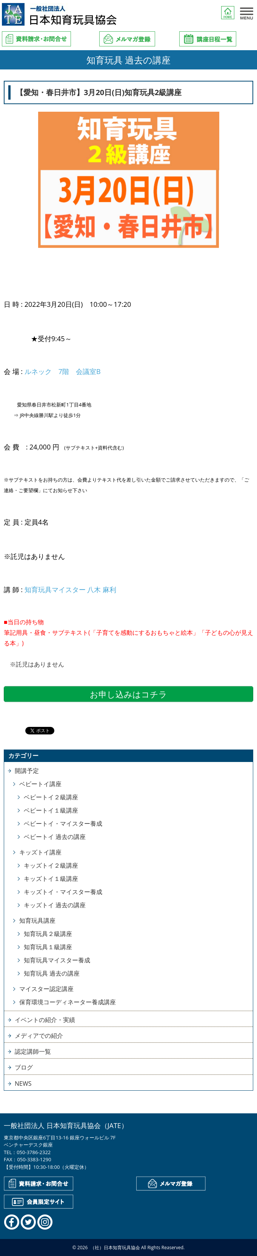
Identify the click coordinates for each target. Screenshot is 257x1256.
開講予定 (27, 771)
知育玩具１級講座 (48, 947)
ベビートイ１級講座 (51, 810)
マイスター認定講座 (46, 989)
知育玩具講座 (37, 920)
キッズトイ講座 (40, 852)
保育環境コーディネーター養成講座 (67, 1002)
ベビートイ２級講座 (51, 797)
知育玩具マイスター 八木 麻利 (70, 589)
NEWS (23, 1083)
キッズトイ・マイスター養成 (63, 892)
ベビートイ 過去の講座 (55, 837)
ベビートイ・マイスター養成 (63, 823)
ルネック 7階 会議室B (63, 371)
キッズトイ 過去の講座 (55, 905)
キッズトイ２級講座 (51, 865)
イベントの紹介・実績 (45, 1020)
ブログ (24, 1067)
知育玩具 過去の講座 (52, 973)
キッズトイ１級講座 (51, 878)
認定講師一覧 (33, 1051)
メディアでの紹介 (39, 1035)
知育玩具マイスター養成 (57, 960)
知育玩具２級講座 (48, 934)
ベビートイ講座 (40, 784)
